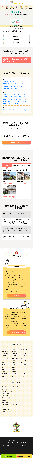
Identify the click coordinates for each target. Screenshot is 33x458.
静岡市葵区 (5, 84)
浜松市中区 (14, 86)
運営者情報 (12, 444)
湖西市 (9, 103)
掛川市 (26, 99)
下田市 (26, 101)
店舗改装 (4, 403)
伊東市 (10, 99)
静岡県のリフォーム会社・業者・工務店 (11, 32)
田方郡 (14, 112)
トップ (3, 31)
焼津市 (21, 99)
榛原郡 (25, 112)
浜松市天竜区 (14, 90)
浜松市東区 (21, 86)
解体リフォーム (6, 405)
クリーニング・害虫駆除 (8, 414)
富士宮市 (5, 99)
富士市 (19, 103)
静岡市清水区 (22, 84)
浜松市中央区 (6, 86)
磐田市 (15, 99)
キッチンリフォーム (7, 394)
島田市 (21, 101)
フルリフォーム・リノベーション (10, 389)
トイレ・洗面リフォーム (8, 398)
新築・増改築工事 (6, 392)
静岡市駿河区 (13, 84)
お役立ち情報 (23, 445)
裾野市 (4, 103)
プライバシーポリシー (12, 445)
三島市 (25, 97)
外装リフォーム (6, 412)
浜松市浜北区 (6, 90)
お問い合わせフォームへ (16, 335)
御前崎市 (25, 103)
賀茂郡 (9, 112)
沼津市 (14, 97)
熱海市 (19, 97)
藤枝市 (4, 101)
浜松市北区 (20, 88)
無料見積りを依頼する (16, 145)
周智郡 (4, 112)
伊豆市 (14, 103)
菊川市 (4, 106)
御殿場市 (10, 101)
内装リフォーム (6, 410)
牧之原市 (17, 106)
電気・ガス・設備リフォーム (9, 401)
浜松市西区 (5, 88)
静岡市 (4, 97)
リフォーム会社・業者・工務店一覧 (16, 31)
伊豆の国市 (11, 106)
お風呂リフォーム (6, 396)
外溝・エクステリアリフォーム (10, 407)
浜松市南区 (13, 88)
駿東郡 (19, 112)
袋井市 (15, 101)
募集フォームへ (16, 298)
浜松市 (9, 97)
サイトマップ (20, 444)
